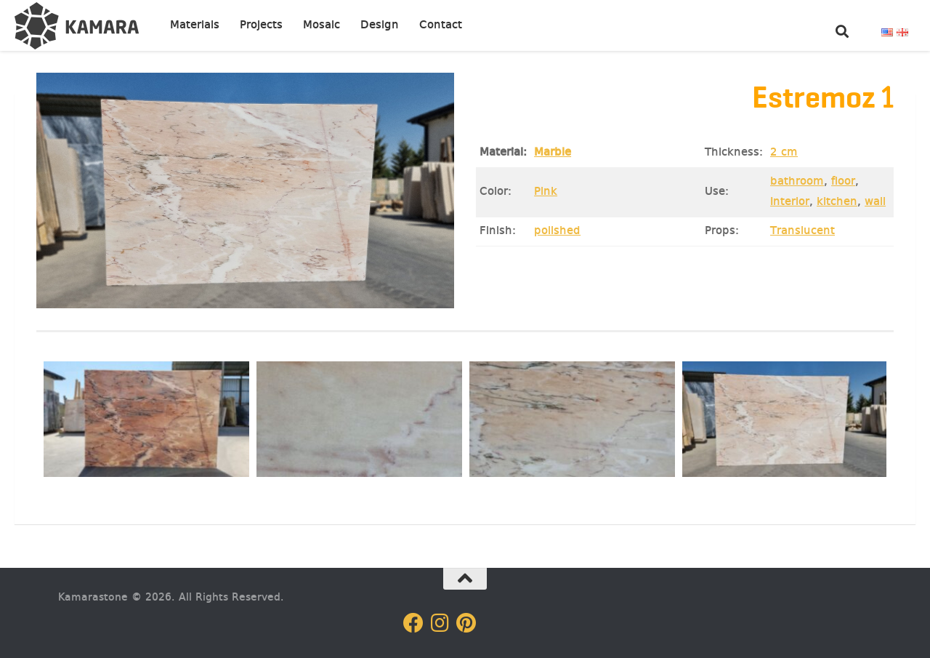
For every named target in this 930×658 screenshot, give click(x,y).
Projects (261, 25)
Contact (440, 25)
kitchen (837, 202)
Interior (789, 202)
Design (379, 25)
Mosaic (321, 25)
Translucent (802, 231)
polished (557, 231)
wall (875, 202)
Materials (194, 25)
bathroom (797, 182)
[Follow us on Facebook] (413, 623)
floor (843, 182)
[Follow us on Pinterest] (466, 623)
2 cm (784, 153)
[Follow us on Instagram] (439, 623)
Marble (552, 153)
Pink (545, 192)
